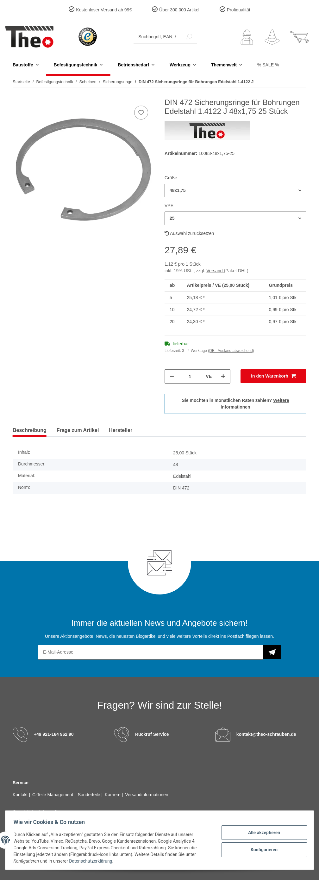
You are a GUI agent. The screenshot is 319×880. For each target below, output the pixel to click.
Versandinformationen (146, 794)
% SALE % (268, 64)
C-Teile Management (53, 794)
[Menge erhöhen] (223, 376)
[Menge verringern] (172, 376)
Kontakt (21, 794)
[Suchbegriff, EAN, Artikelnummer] (157, 37)
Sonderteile (90, 794)
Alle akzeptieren (262, 832)
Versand (215, 270)
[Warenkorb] (299, 37)
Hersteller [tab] (120, 430)
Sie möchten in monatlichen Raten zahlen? (235, 403)
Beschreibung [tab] (30, 430)
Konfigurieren (261, 849)
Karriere (113, 794)
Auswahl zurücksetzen (189, 233)
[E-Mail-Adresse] (150, 652)
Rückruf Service (152, 734)
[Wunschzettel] (272, 37)
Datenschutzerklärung (92, 861)
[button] (247, 37)
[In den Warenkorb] (273, 376)
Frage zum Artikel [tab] (78, 430)
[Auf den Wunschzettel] (141, 113)
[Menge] (189, 376)
